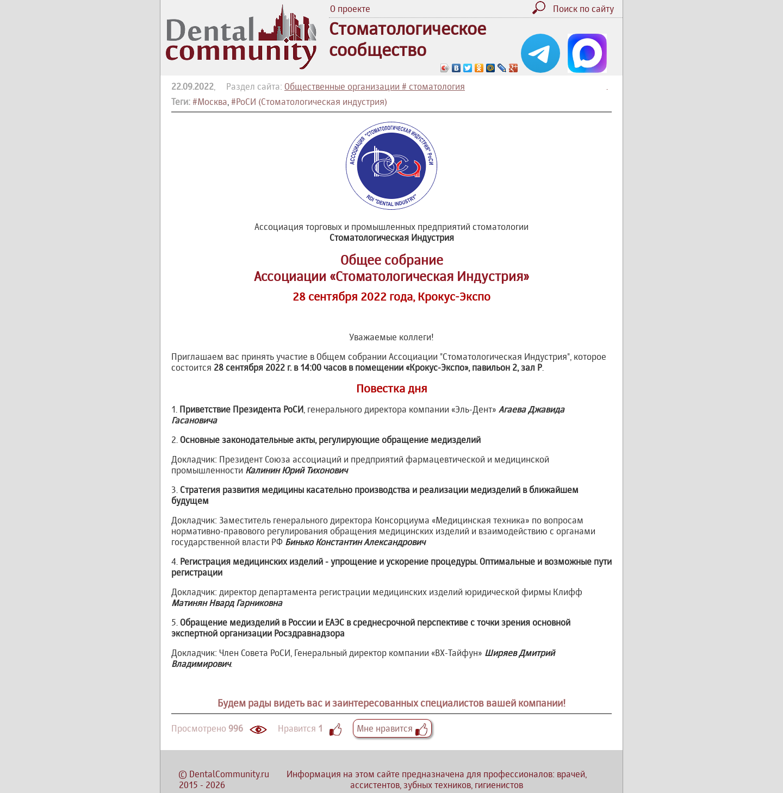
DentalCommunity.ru (229, 774)
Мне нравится (392, 728)
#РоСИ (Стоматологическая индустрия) (309, 101)
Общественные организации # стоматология (374, 86)
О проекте (350, 8)
